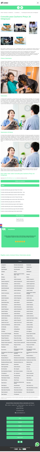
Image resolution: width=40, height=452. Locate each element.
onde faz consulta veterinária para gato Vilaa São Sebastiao (12, 208)
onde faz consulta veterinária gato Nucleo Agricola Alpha (11, 211)
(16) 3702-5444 (8, 178)
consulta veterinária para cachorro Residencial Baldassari (12, 206)
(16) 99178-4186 (20, 220)
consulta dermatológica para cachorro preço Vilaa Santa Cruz (12, 199)
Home (20, 418)
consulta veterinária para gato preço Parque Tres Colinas (11, 189)
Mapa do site (20, 437)
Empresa (20, 422)
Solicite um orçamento (20, 181)
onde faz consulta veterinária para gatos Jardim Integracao (12, 204)
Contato (20, 433)
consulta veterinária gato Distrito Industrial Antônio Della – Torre (13, 192)
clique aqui (14, 178)
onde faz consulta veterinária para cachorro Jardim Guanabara (13, 194)
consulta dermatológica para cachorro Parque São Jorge (11, 197)
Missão (20, 425)
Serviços (20, 429)
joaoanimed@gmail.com (20, 412)
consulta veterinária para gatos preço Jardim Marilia (10, 201)
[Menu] (37, 2)
